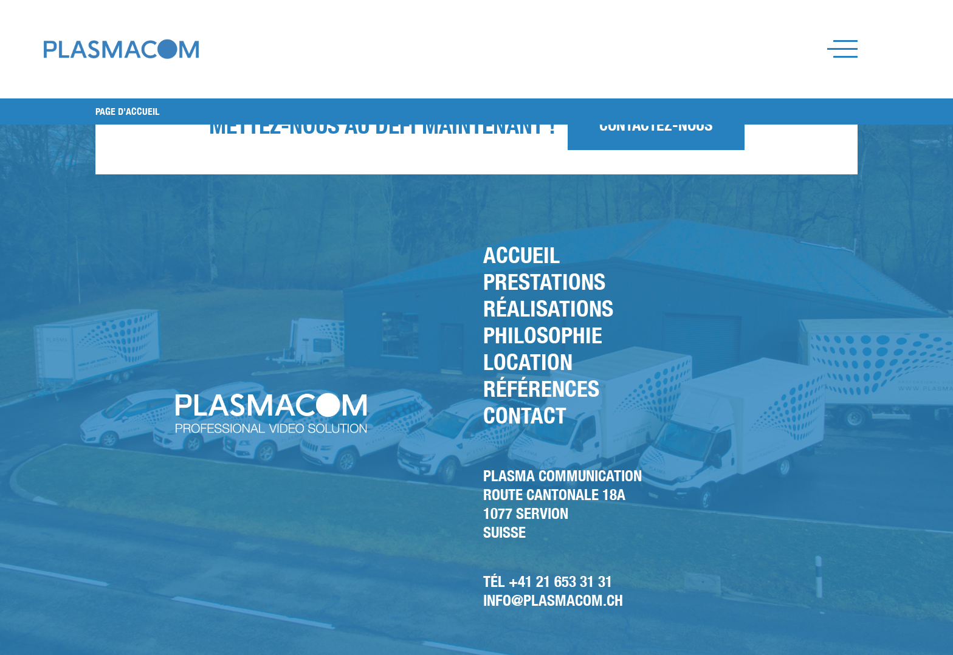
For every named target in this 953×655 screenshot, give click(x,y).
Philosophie (542, 335)
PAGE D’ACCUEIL (127, 111)
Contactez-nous (656, 124)
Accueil (521, 255)
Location (528, 362)
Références (541, 389)
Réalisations (548, 308)
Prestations (544, 282)
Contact (524, 415)
